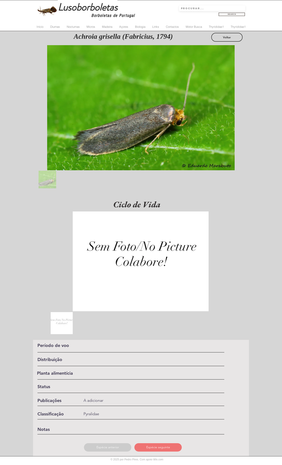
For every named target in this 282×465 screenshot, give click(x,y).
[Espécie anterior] (107, 447)
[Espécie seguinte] (158, 447)
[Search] (232, 14)
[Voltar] (227, 37)
